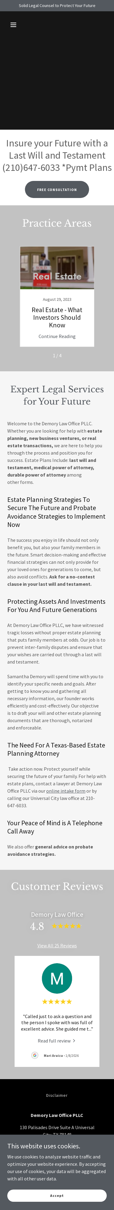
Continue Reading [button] (57, 336)
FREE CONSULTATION (57, 189)
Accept (57, 1195)
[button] (13, 25)
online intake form (65, 791)
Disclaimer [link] (57, 1095)
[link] (57, 296)
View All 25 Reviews (57, 945)
